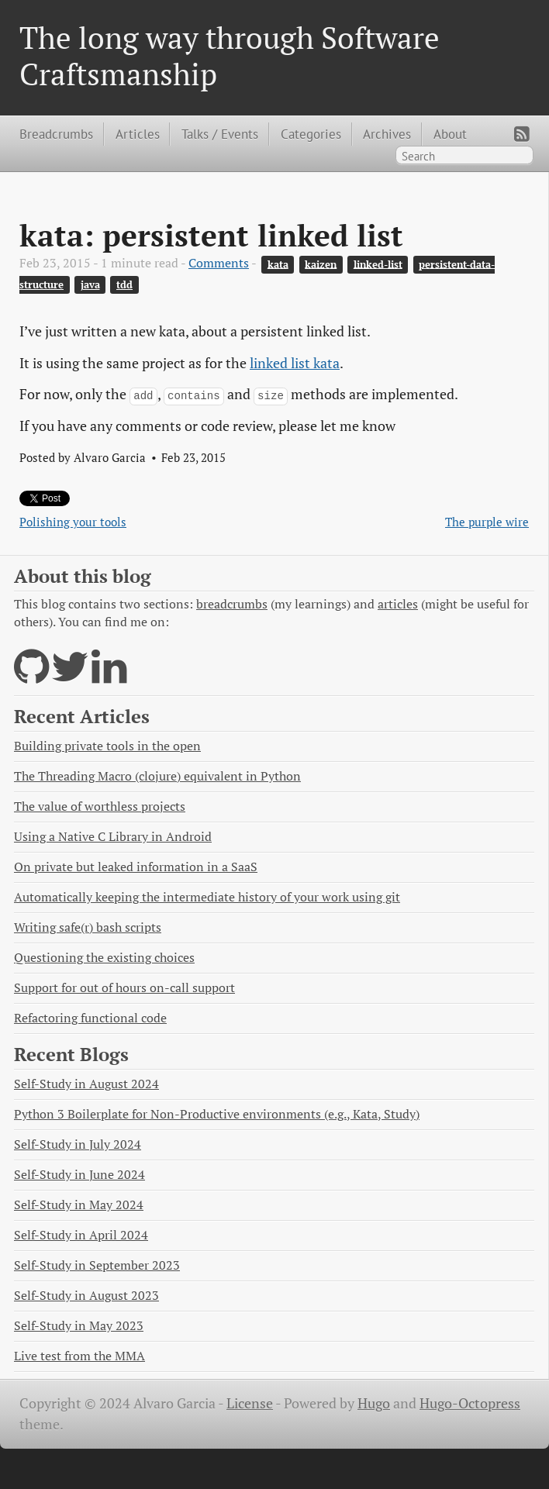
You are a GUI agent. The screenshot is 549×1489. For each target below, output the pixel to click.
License (249, 1403)
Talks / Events (219, 134)
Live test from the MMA (79, 1356)
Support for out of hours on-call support (124, 988)
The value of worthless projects (99, 806)
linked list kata (295, 363)
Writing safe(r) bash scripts (87, 927)
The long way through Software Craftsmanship (229, 55)
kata (278, 264)
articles (398, 604)
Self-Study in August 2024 (86, 1084)
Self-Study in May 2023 (78, 1326)
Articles (138, 134)
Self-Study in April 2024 (81, 1235)
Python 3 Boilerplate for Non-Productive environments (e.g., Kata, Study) (217, 1114)
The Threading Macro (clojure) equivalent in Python (157, 776)
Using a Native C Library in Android (113, 837)
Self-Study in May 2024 (78, 1205)
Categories (311, 134)
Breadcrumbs (56, 134)
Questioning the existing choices (104, 958)
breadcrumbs (232, 604)
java (90, 284)
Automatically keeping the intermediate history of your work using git (207, 897)
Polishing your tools (72, 521)
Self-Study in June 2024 (79, 1175)
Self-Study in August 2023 (86, 1295)
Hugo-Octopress (470, 1403)
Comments (218, 263)
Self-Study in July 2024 (77, 1144)
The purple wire (487, 521)
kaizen (321, 264)
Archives (387, 134)
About (450, 134)
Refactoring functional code (90, 1018)
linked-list (378, 264)
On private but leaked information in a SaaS (135, 867)
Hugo (373, 1403)
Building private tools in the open (107, 746)
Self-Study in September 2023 (97, 1265)
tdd (124, 284)
